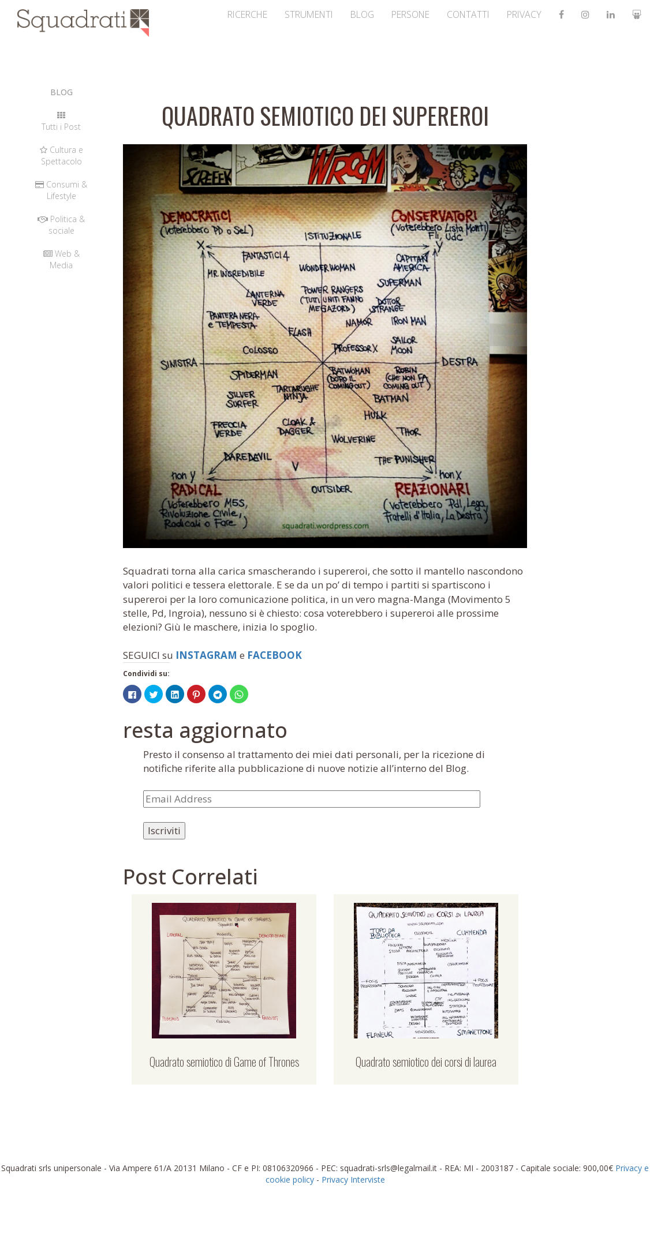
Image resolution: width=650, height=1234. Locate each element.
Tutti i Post (61, 121)
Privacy (513, 14)
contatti (447, 14)
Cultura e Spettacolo (61, 155)
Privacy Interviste (353, 1179)
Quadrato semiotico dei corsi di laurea (426, 1061)
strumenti (259, 14)
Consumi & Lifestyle (61, 190)
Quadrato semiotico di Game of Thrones (224, 1061)
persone (379, 14)
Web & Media (61, 259)
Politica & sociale (61, 224)
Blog (322, 14)
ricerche (185, 14)
